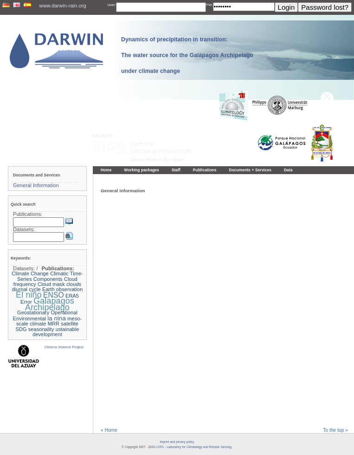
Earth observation (62, 289)
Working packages (141, 170)
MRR (53, 323)
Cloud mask (51, 284)
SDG (21, 329)
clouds (73, 284)
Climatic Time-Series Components (50, 276)
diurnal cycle (26, 289)
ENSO (53, 295)
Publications (205, 170)
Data (288, 170)
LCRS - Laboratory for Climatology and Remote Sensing (194, 446)
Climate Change (30, 273)
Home (106, 170)
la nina (56, 318)
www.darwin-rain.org (62, 5)
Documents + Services (250, 170)
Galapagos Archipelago (49, 304)
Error (26, 302)
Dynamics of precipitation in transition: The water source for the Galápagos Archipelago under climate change (187, 55)
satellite (69, 323)
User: (111, 5)
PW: (209, 5)
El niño (29, 294)
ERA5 (72, 296)
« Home (109, 430)
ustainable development (55, 331)
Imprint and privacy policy (177, 441)
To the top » (335, 430)
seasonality (41, 329)
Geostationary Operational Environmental (45, 315)
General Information (36, 185)
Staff (176, 170)
